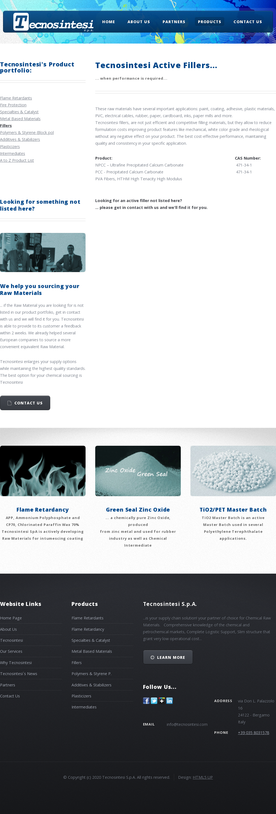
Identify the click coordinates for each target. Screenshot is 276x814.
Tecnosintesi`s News (18, 673)
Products (209, 21)
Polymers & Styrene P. (91, 673)
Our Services (11, 651)
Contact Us (247, 21)
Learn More (171, 657)
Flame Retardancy (87, 629)
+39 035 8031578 (253, 732)
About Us (139, 21)
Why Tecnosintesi (16, 662)
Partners (174, 21)
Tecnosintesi (11, 640)
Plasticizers (10, 146)
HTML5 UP (203, 777)
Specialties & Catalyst (19, 111)
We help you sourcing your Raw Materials (39, 289)
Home (108, 21)
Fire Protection (13, 105)
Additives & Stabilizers (20, 139)
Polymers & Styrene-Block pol (27, 132)
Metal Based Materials (20, 118)
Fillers (76, 662)
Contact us (28, 402)
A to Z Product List (17, 160)
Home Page (11, 617)
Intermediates (12, 153)
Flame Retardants (16, 98)
